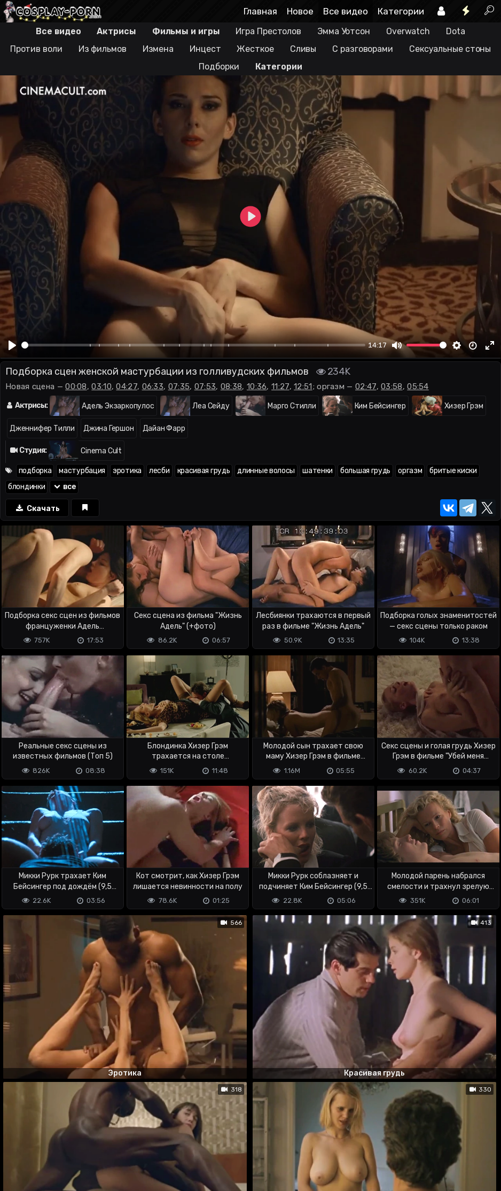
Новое (300, 11)
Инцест (205, 49)
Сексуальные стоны (450, 49)
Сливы (303, 49)
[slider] (193, 345)
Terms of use (55, 1140)
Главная (260, 11)
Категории (401, 11)
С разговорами (362, 49)
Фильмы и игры (186, 31)
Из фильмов (103, 49)
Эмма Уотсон (343, 31)
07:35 (179, 386)
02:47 (366, 386)
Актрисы (116, 31)
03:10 (101, 386)
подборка (35, 470)
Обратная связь (111, 1140)
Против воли (36, 49)
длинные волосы (266, 470)
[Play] (12, 345)
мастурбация (82, 470)
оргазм (410, 470)
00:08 (76, 386)
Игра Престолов (268, 31)
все (64, 486)
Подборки (219, 66)
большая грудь (365, 470)
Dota (455, 31)
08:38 (231, 386)
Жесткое (255, 49)
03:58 (392, 386)
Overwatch (408, 31)
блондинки (26, 486)
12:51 (303, 386)
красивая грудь (203, 470)
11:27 (280, 386)
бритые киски (452, 470)
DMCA (17, 1140)
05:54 (418, 386)
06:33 (153, 386)
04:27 (126, 386)
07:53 (205, 386)
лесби (159, 470)
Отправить (42, 1095)
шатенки (317, 470)
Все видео (345, 11)
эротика (127, 470)
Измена (158, 49)
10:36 (257, 386)
